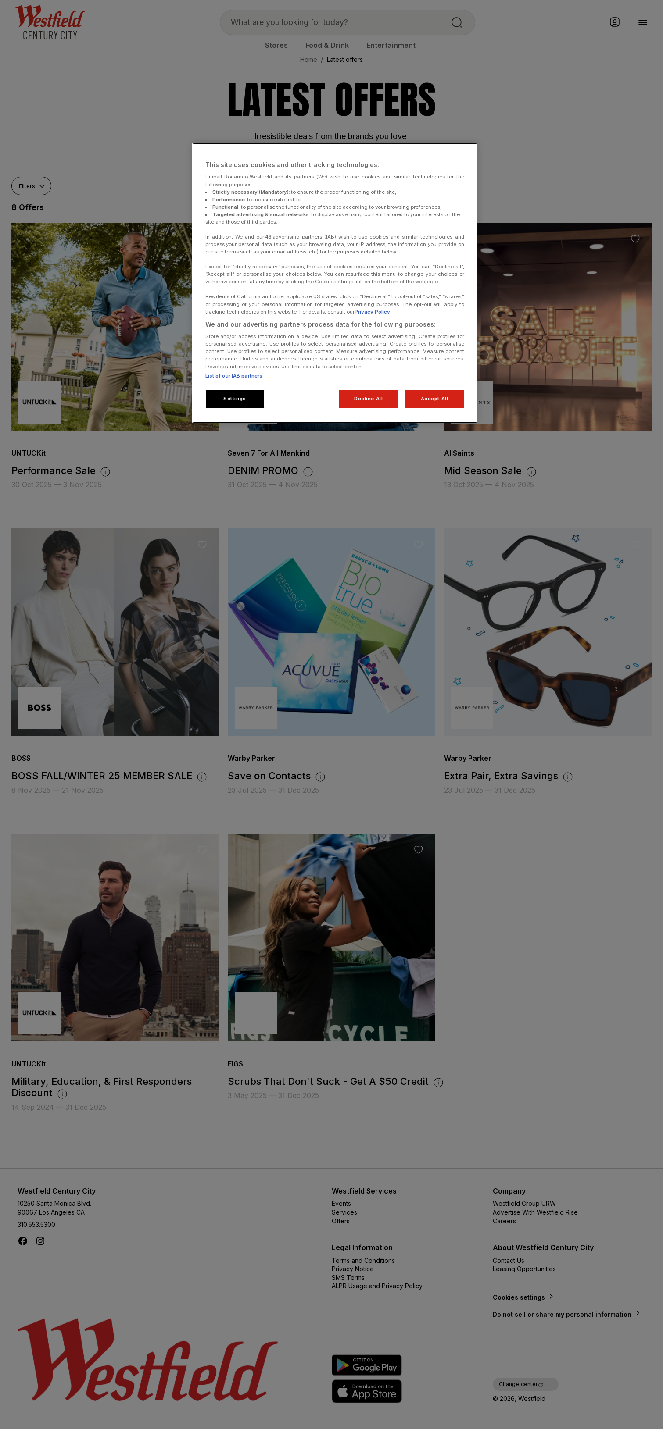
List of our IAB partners (234, 376)
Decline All (368, 399)
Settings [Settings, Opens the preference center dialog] (234, 399)
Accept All (434, 399)
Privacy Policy (372, 312)
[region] (334, 283)
